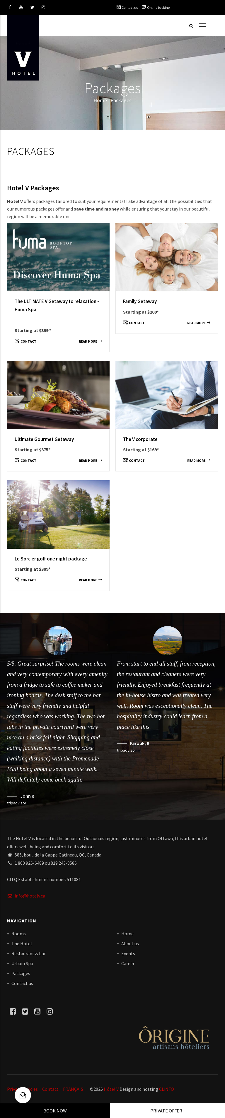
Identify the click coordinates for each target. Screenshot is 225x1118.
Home (100, 100)
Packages (20, 973)
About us (130, 943)
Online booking (158, 7)
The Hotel (21, 943)
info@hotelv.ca (26, 896)
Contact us (130, 7)
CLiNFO (166, 1089)
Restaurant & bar (28, 953)
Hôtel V (111, 1089)
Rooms (18, 933)
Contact (25, 341)
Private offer (166, 1111)
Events (128, 953)
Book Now (55, 1111)
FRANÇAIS (73, 1089)
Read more (90, 341)
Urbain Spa (22, 963)
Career (127, 963)
